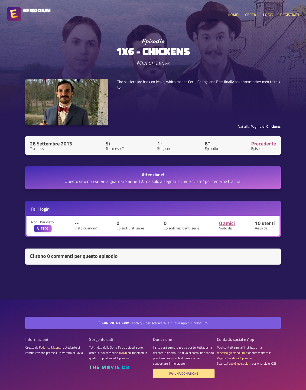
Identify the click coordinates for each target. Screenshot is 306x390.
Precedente (263, 144)
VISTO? (43, 228)
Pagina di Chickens (266, 126)
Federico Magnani (51, 347)
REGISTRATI (289, 14)
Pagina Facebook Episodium (235, 358)
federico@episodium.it (232, 352)
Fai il (40, 208)
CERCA (250, 14)
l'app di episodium (239, 363)
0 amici (227, 223)
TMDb (123, 352)
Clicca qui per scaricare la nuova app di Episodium (153, 323)
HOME (233, 14)
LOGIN (268, 14)
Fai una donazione (184, 373)
